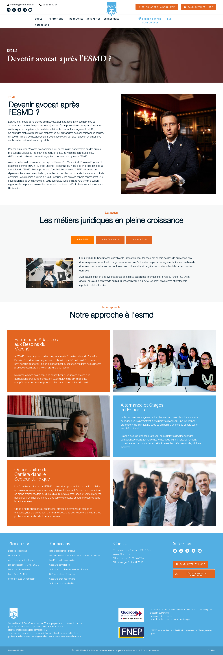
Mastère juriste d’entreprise (62, 560)
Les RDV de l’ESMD (17, 574)
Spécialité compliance (59, 565)
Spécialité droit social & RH (61, 584)
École (40, 18)
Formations (57, 18)
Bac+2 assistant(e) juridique (62, 551)
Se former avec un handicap (21, 579)
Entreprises (113, 18)
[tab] (82, 240)
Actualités (94, 19)
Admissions (42, 25)
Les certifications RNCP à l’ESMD (23, 565)
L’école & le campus (17, 551)
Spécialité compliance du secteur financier (69, 570)
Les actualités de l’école (19, 570)
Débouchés (76, 19)
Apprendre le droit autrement (22, 560)
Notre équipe (14, 556)
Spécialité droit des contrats (62, 579)
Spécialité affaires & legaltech (62, 574)
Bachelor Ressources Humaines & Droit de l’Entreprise (74, 556)
